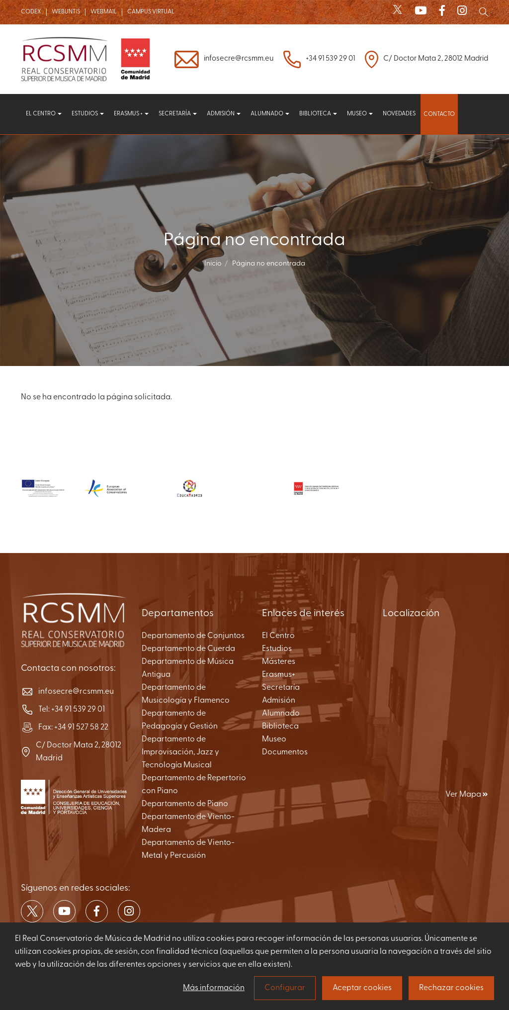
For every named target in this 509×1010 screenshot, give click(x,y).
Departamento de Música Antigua (188, 668)
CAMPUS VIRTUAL (150, 12)
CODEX (31, 12)
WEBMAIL (103, 12)
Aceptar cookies (362, 988)
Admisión (224, 114)
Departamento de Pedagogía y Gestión (180, 720)
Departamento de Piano (185, 804)
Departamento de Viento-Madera (188, 823)
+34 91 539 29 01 (330, 59)
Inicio (213, 264)
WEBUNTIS (66, 12)
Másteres (278, 662)
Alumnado (270, 114)
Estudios (88, 114)
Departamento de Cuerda (188, 649)
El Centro (278, 636)
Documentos (285, 752)
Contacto (439, 114)
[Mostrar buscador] (483, 12)
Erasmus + (131, 114)
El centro (44, 114)
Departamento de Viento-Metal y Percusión (188, 849)
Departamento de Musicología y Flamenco (186, 694)
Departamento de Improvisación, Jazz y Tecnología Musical (180, 752)
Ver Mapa (466, 795)
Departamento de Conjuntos (193, 636)
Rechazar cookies (451, 988)
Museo (360, 114)
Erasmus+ (278, 675)
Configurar (284, 988)
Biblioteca (318, 114)
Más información (214, 988)
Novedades (399, 114)
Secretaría (178, 114)
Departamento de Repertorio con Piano (194, 784)
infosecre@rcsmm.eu (238, 59)
